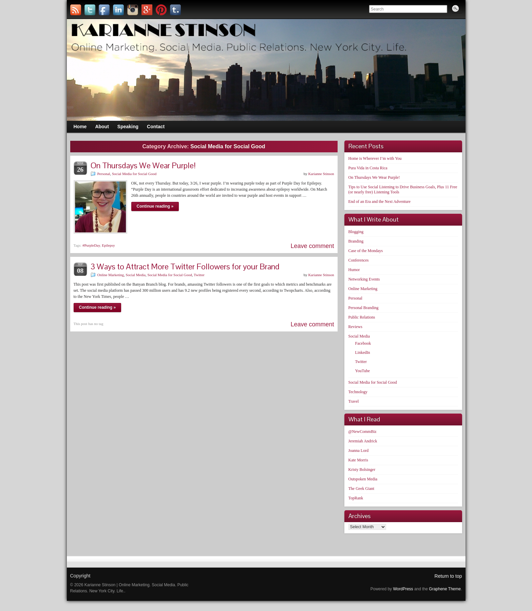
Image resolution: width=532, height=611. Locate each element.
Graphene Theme (445, 589)
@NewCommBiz (362, 431)
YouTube (362, 370)
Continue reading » (155, 206)
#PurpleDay (91, 245)
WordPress (403, 589)
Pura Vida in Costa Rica (367, 168)
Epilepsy (108, 245)
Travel (353, 401)
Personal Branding (363, 307)
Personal (103, 174)
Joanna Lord (358, 450)
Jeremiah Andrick (362, 441)
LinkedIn (362, 352)
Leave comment (312, 246)
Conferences (358, 260)
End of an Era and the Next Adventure (379, 201)
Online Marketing (110, 275)
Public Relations (361, 317)
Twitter (199, 275)
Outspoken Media (363, 479)
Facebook (363, 343)
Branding (356, 241)
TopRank (355, 498)
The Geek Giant (361, 488)
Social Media (136, 275)
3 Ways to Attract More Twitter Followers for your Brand (185, 266)
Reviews (355, 326)
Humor (354, 269)
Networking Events (364, 279)
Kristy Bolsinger (362, 469)
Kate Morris (358, 460)
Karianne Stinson (321, 174)
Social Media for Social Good (134, 174)
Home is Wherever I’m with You (375, 158)
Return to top (448, 576)
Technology (357, 391)
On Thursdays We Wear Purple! (143, 165)
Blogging (356, 231)
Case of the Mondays (365, 250)
